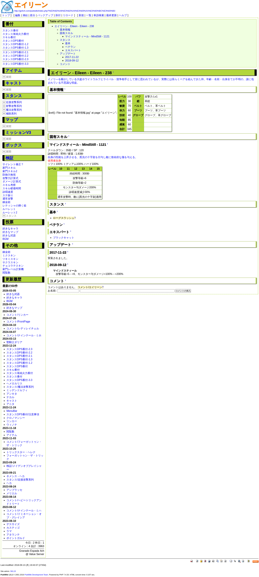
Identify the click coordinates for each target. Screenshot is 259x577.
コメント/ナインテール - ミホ (23, 335)
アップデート (68, 53)
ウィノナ (11, 424)
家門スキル (9, 167)
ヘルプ (123, 15)
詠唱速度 (7, 191)
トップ (6, 15)
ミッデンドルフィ (17, 390)
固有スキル (66, 33)
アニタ (10, 404)
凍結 (25, 15)
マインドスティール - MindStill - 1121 (87, 36)
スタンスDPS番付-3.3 (15, 63)
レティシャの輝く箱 (14, 205)
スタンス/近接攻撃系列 (20, 479)
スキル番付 (9, 37)
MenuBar (11, 410)
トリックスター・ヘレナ (21, 452)
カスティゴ (13, 527)
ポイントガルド (15, 538)
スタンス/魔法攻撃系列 (20, 386)
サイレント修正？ (13, 164)
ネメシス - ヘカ (15, 476)
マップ (11, 119)
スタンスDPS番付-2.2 (15, 55)
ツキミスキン (10, 259)
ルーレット (9, 209)
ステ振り (7, 195)
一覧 (88, 15)
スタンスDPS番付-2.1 (15, 52)
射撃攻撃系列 (14, 106)
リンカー (11, 421)
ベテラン (70, 46)
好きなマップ (10, 232)
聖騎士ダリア (14, 342)
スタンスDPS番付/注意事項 (22, 414)
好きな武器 (9, 235)
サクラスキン (10, 262)
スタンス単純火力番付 (15, 34)
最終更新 (111, 15)
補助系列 (11, 113)
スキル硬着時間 (11, 188)
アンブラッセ (14, 489)
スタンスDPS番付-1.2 (15, 44)
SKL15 (13, 571)
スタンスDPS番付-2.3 (15, 59)
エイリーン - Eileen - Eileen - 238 (74, 26)
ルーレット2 (9, 212)
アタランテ (13, 534)
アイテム (13, 70)
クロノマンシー (15, 417)
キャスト (13, 83)
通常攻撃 (7, 198)
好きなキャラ (10, 228)
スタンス (13, 95)
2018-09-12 (72, 60)
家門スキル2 (9, 171)
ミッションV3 (18, 132)
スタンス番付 (10, 30)
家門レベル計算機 (13, 269)
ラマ (9, 531)
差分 (32, 15)
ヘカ (9, 483)
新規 (81, 15)
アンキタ (11, 393)
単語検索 (98, 15)
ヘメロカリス (14, 383)
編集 (17, 15)
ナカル (10, 397)
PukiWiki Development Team (36, 575)
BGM (5, 239)
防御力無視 (9, 174)
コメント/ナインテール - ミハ (23, 510)
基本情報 (65, 29)
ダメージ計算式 (11, 181)
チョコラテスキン (13, 265)
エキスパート (73, 50)
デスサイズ (13, 524)
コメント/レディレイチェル (22, 328)
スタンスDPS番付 (13, 40)
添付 (58, 15)
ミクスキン (9, 255)
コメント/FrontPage (18, 321)
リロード (68, 15)
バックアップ (45, 15)
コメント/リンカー (17, 314)
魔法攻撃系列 (14, 109)
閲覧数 (6, 272)
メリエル (11, 493)
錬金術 (6, 202)
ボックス (13, 145)
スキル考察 (9, 185)
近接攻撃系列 (14, 102)
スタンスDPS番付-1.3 (15, 47)
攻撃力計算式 (10, 178)
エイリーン (31, 4)
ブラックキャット (63, 237)
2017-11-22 (72, 57)
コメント (65, 64)
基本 (67, 43)
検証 (9, 158)
